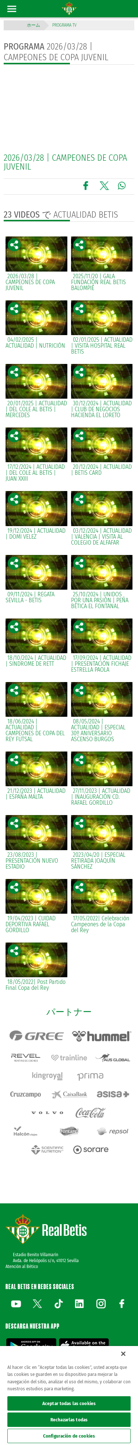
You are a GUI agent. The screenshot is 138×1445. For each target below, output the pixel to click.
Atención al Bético (22, 1266)
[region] (69, 1395)
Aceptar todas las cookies (69, 1403)
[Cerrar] (123, 1354)
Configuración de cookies (69, 1436)
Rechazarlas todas (69, 1419)
